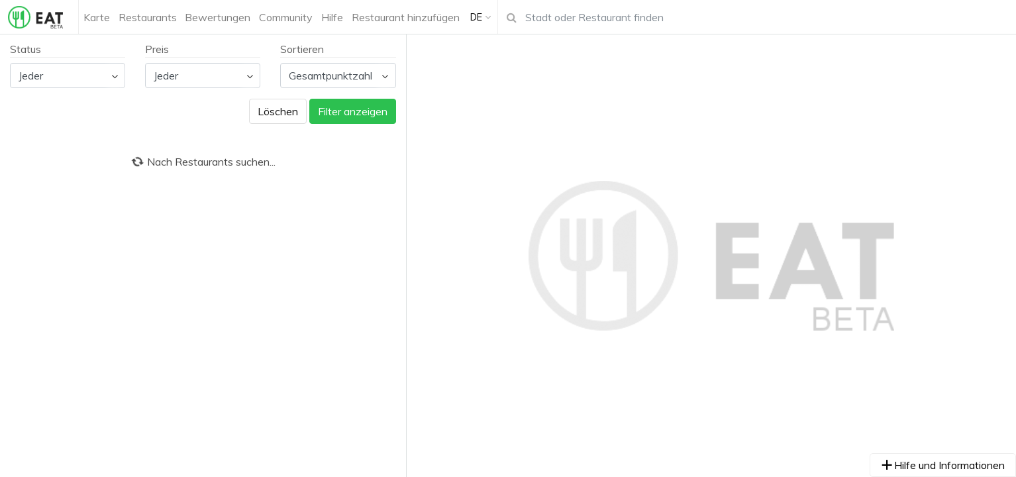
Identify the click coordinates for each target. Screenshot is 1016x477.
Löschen (278, 111)
